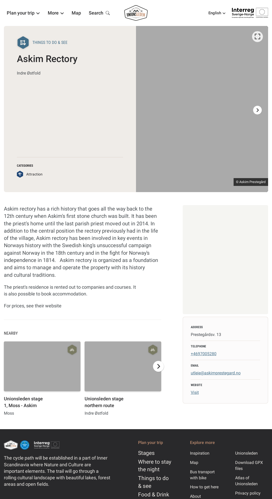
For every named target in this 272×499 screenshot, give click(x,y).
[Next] (257, 110)
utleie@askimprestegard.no (216, 372)
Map (194, 462)
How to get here (204, 486)
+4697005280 (203, 353)
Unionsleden (246, 453)
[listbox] (202, 109)
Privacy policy (248, 493)
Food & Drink (153, 494)
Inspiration (199, 453)
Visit (195, 392)
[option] (202, 109)
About (195, 496)
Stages (146, 453)
